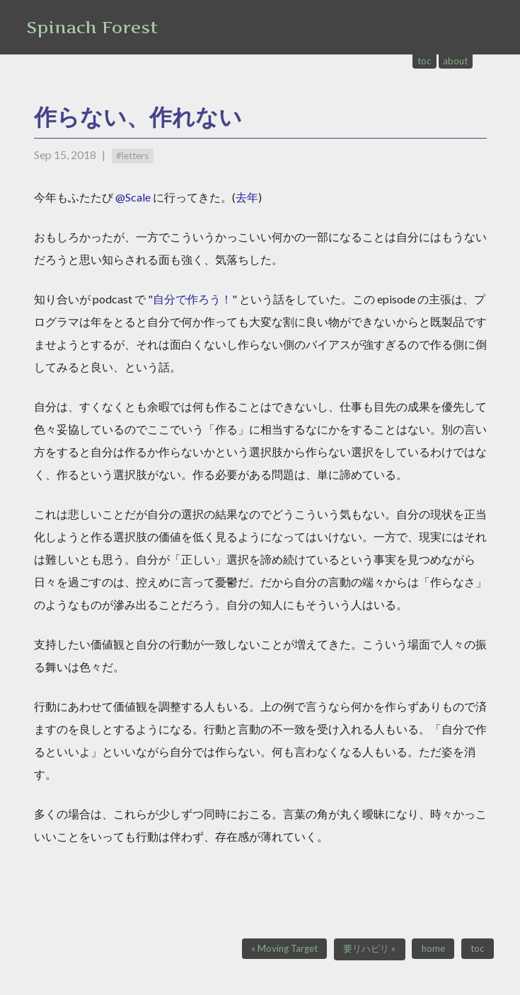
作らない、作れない (138, 116)
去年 (247, 197)
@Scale (133, 197)
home (433, 948)
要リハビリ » (369, 948)
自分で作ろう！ (192, 299)
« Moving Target (284, 948)
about (455, 60)
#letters (132, 155)
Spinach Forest (92, 27)
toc (424, 60)
